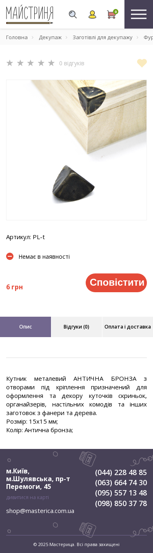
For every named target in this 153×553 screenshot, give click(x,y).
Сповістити (117, 282)
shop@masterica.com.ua (40, 510)
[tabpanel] (76, 150)
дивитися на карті (27, 497)
